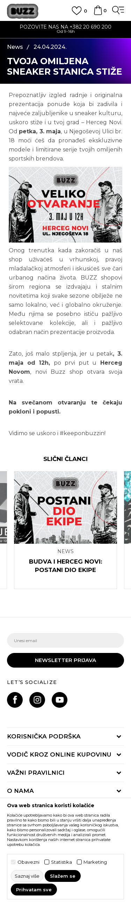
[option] (65, 30)
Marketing (95, 862)
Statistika (61, 862)
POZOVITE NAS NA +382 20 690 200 (65, 27)
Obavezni (28, 862)
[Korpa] (98, 13)
